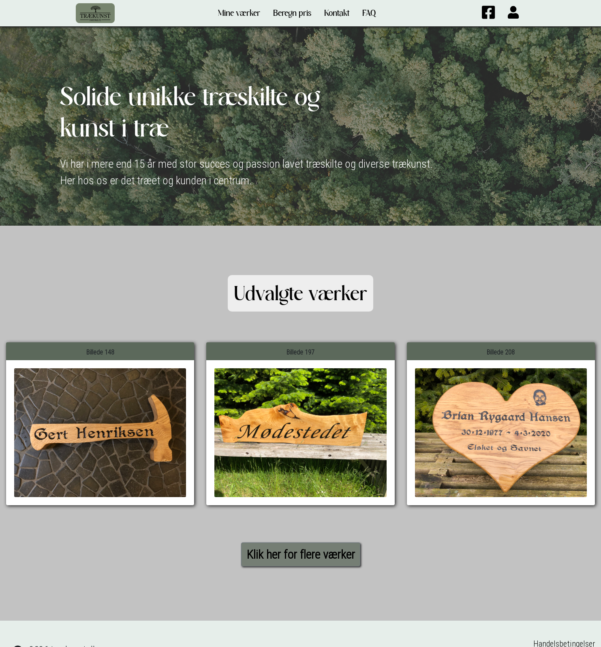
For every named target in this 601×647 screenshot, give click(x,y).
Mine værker (239, 13)
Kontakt (336, 13)
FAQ (369, 13)
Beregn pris (292, 13)
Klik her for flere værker (300, 554)
